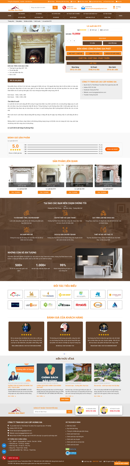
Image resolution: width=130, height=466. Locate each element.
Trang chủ (11, 21)
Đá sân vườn (24, 17)
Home (9, 15)
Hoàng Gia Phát (94, 90)
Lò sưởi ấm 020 (22, 189)
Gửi (69, 412)
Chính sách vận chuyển (73, 439)
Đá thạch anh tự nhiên (74, 13)
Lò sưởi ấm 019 (51, 189)
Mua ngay (102, 38)
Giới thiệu (51, 1)
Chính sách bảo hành (72, 444)
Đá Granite (24, 13)
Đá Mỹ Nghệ (75, 17)
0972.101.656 (75, 70)
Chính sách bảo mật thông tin (75, 436)
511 (101, 30)
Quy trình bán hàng (96, 1)
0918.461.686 (112, 70)
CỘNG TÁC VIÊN (94, 53)
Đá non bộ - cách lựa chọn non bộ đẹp (107, 385)
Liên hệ (118, 1)
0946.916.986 (94, 70)
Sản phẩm (19, 21)
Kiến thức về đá (83, 1)
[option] (36, 44)
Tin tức (73, 1)
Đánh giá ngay (112, 149)
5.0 (78, 30)
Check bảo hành (108, 1)
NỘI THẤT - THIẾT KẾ (75, 53)
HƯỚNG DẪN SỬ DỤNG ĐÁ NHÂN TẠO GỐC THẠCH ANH (21, 386)
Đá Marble (41, 13)
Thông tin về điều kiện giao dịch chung (77, 431)
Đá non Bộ (58, 17)
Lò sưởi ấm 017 (108, 189)
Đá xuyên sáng (58, 13)
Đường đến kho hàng (62, 1)
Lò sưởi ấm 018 (79, 189)
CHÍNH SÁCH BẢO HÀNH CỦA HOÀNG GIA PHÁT (49, 386)
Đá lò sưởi (37, 21)
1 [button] (64, 354)
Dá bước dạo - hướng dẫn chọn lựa (77, 385)
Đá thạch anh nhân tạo (91, 13)
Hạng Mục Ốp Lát (92, 17)
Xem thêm (65, 399)
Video (120, 15)
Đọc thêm (12, 396)
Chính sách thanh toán (73, 434)
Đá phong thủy (41, 17)
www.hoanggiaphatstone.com (97, 92)
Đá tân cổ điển (109, 13)
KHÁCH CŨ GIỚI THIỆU (112, 53)
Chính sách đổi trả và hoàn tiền (75, 442)
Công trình (109, 17)
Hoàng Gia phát (93, 94)
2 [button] (65, 354)
